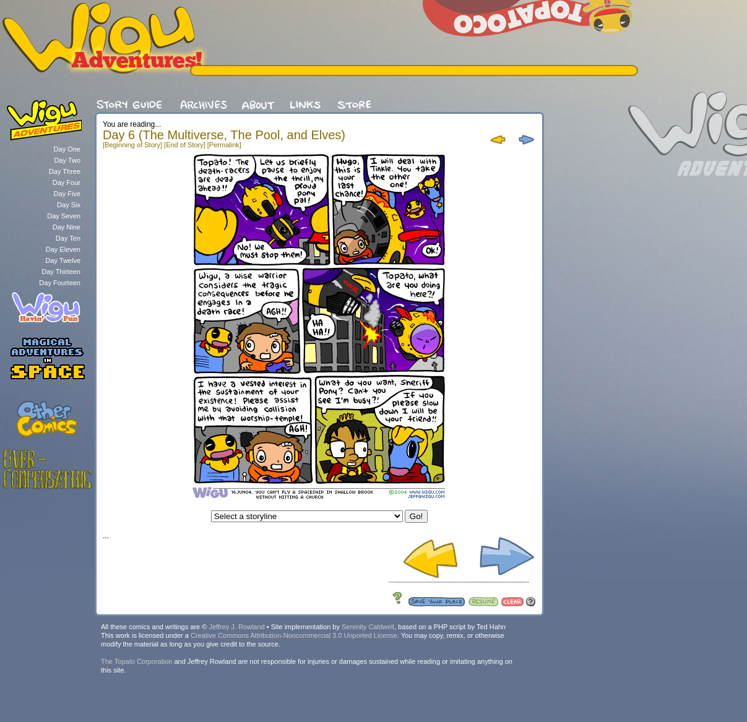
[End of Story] (184, 144)
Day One (67, 149)
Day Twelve (62, 260)
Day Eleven (63, 249)
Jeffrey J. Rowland (236, 626)
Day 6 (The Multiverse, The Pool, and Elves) (224, 135)
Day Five (67, 193)
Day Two (67, 160)
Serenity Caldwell (368, 626)
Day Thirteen (60, 271)
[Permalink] (224, 144)
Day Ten (68, 238)
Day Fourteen (59, 282)
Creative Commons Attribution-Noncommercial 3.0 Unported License (294, 635)
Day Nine (66, 227)
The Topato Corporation (136, 661)
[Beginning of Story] (132, 144)
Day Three (64, 171)
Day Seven (63, 216)
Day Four (66, 182)
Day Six (68, 204)
